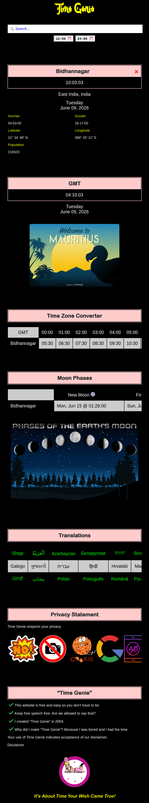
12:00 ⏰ (63, 39)
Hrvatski (120, 566)
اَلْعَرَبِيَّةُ (38, 553)
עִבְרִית (63, 566)
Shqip (18, 553)
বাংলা (120, 552)
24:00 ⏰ (85, 39)
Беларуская (93, 553)
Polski (64, 578)
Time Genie (74, 9)
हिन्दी (93, 566)
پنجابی (38, 578)
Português (93, 578)
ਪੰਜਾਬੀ (17, 578)
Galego (18, 566)
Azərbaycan (63, 553)
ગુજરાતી (38, 566)
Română (119, 578)
